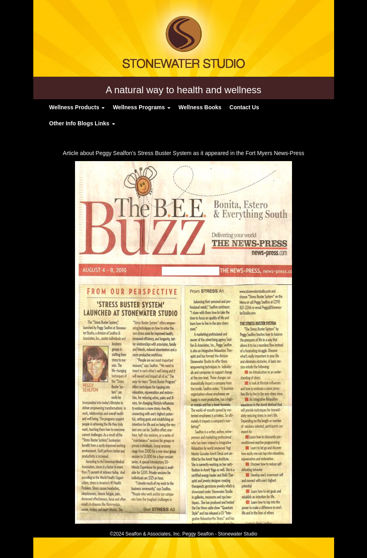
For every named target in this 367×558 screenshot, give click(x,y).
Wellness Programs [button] (141, 107)
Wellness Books (199, 107)
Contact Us (244, 107)
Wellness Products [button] (77, 107)
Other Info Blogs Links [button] (82, 123)
